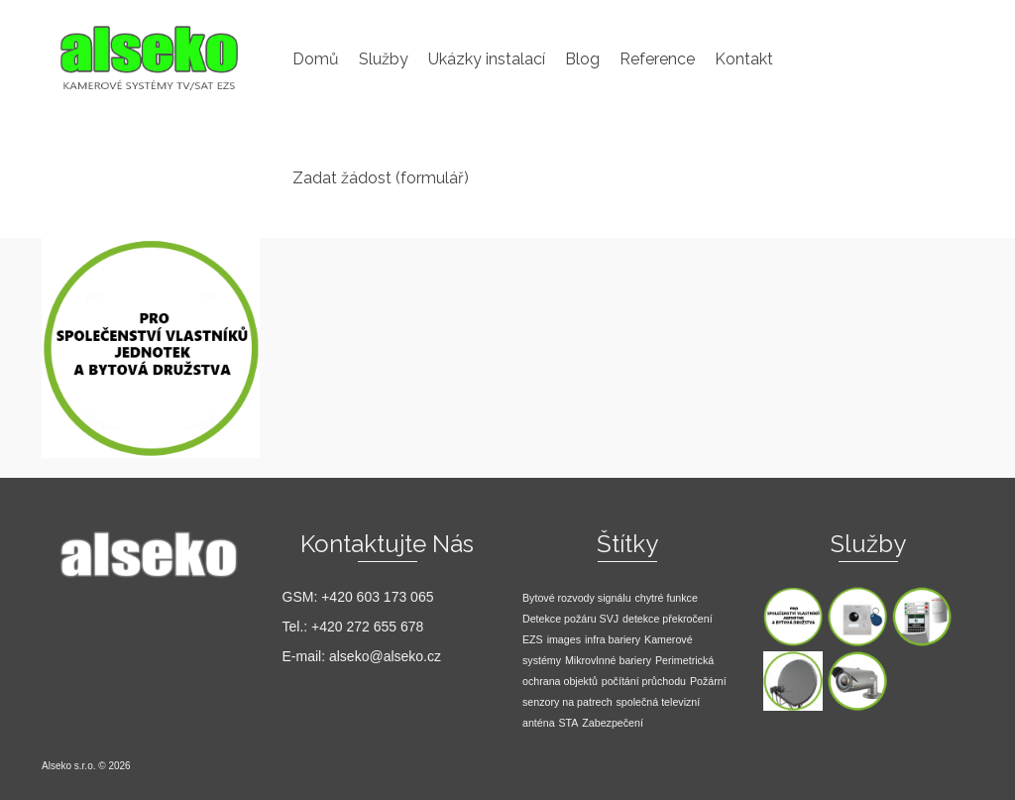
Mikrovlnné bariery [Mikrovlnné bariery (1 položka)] (608, 660)
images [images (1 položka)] (564, 639)
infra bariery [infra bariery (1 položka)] (612, 639)
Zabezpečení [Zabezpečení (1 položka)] (612, 723)
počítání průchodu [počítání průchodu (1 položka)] (644, 681)
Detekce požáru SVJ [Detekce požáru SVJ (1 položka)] (570, 619)
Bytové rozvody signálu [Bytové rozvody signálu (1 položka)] (576, 598)
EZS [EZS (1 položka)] (532, 639)
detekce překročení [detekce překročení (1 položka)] (667, 619)
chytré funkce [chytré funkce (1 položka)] (665, 598)
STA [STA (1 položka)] (568, 723)
